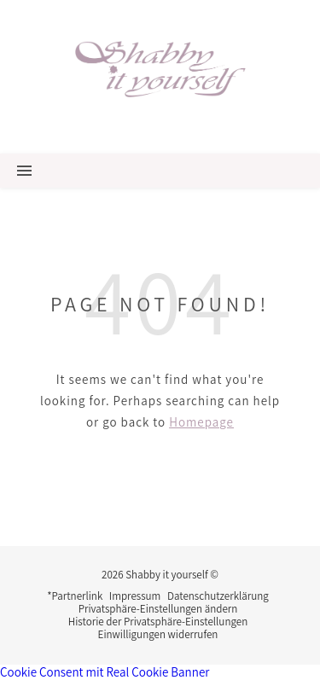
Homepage (201, 422)
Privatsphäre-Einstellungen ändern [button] (158, 609)
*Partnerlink (74, 596)
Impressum (135, 596)
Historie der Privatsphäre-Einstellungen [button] (157, 621)
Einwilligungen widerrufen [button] (158, 634)
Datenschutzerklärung (218, 596)
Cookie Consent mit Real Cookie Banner (104, 672)
